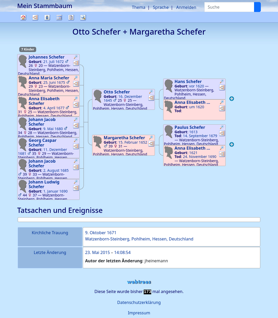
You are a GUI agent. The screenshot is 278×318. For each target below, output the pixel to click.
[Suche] (257, 7)
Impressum (139, 313)
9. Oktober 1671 (100, 233)
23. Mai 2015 (97, 252)
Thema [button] (139, 7)
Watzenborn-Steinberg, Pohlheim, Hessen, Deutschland (139, 239)
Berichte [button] (71, 17)
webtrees (139, 282)
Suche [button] (83, 17)
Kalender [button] (59, 17)
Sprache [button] (161, 7)
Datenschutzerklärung (139, 302)
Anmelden (186, 7)
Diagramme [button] (35, 17)
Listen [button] (47, 17)
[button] (76, 57)
